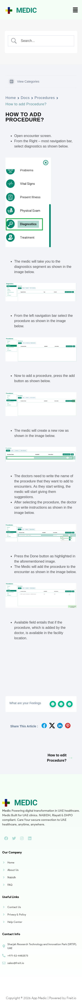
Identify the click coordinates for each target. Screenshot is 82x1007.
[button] (75, 10)
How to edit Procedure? (59, 757)
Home (10, 98)
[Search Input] (44, 40)
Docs (25, 98)
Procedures (45, 98)
